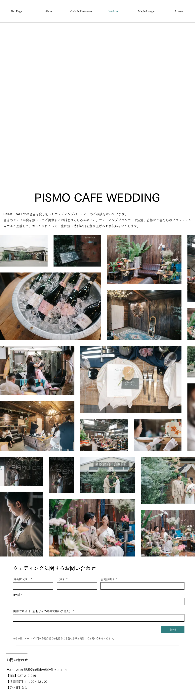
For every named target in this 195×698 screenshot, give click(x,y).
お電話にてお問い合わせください (95, 638)
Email (16, 594)
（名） (61, 579)
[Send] (172, 629)
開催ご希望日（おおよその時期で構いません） (42, 611)
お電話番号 (108, 579)
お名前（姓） (21, 579)
